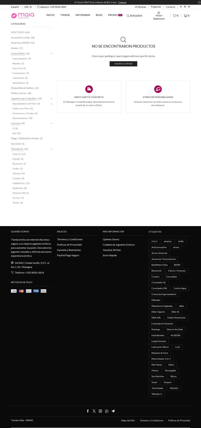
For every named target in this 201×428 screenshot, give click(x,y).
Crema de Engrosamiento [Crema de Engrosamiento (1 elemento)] (164, 294)
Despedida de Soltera (22, 87)
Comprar (122, 2)
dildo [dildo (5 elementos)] (181, 306)
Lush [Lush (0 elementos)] (177, 347)
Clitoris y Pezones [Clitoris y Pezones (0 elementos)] (177, 270)
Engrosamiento (20, 58)
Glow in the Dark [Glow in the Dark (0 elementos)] (175, 329)
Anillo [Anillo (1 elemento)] (181, 241)
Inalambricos (19, 183)
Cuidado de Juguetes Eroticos (119, 244)
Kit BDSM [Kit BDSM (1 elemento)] (175, 335)
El (13, 128)
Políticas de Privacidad (69, 244)
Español (15, 6)
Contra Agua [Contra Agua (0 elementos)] (180, 288)
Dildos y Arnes (19, 93)
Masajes (17, 63)
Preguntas (156, 6)
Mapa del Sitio (128, 420)
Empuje (16, 158)
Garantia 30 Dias (112, 249)
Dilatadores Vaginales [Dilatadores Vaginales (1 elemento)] (162, 306)
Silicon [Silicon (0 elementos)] (173, 376)
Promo (115, 14)
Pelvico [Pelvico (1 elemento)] (155, 370)
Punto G (17, 154)
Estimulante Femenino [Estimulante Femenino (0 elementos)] (162, 323)
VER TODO (17, 32)
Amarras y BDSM (20, 42)
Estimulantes (19, 73)
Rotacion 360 (19, 193)
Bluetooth (18, 163)
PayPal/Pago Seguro (68, 255)
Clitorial (16, 173)
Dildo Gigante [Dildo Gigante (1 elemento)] (158, 311)
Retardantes (19, 82)
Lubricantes (18, 78)
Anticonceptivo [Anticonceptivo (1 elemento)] (159, 247)
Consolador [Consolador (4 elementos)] (171, 276)
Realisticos (18, 188)
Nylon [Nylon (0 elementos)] (171, 364)
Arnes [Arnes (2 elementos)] (176, 247)
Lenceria (15, 123)
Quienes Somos (111, 239)
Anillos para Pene (21, 108)
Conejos (17, 178)
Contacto (170, 6)
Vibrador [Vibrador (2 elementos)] (174, 388)
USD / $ (28, 6)
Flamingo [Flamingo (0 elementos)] (156, 329)
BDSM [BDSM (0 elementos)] (177, 264)
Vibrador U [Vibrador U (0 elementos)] (157, 394)
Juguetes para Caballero (24, 98)
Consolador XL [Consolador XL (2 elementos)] (159, 282)
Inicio (50, 14)
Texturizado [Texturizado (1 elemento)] (157, 388)
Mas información (113, 231)
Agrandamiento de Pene (24, 103)
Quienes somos (20, 231)
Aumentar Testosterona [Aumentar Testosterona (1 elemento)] (164, 259)
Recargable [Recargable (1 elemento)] (170, 370)
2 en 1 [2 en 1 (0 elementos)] (155, 241)
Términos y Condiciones (70, 239)
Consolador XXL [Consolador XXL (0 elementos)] (159, 288)
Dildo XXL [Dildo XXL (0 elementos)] (156, 317)
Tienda (65, 14)
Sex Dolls (16, 143)
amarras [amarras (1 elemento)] (168, 241)
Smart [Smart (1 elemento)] (154, 382)
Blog (99, 14)
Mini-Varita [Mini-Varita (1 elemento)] (157, 364)
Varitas (16, 202)
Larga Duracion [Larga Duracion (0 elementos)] (159, 341)
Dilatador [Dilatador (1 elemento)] (156, 300)
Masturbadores (20, 118)
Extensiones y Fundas (23, 113)
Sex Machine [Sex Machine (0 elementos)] (158, 376)
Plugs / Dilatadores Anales (25, 138)
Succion (16, 197)
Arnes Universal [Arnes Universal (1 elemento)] (159, 253)
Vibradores (17, 148)
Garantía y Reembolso (69, 249)
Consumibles (18, 53)
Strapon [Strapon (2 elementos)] (168, 382)
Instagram (82, 14)
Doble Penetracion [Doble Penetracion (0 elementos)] (176, 317)
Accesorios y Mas (20, 37)
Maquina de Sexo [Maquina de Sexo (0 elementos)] (160, 353)
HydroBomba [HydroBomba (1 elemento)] (158, 335)
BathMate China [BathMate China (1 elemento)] (160, 264)
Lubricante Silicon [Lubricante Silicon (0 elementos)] (160, 347)
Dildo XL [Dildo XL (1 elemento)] (175, 311)
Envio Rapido (110, 255)
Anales (14, 47)
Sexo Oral (17, 68)
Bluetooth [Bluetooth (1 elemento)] (157, 270)
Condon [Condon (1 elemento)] (155, 276)
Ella (14, 133)
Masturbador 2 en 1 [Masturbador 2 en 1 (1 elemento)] (161, 358)
